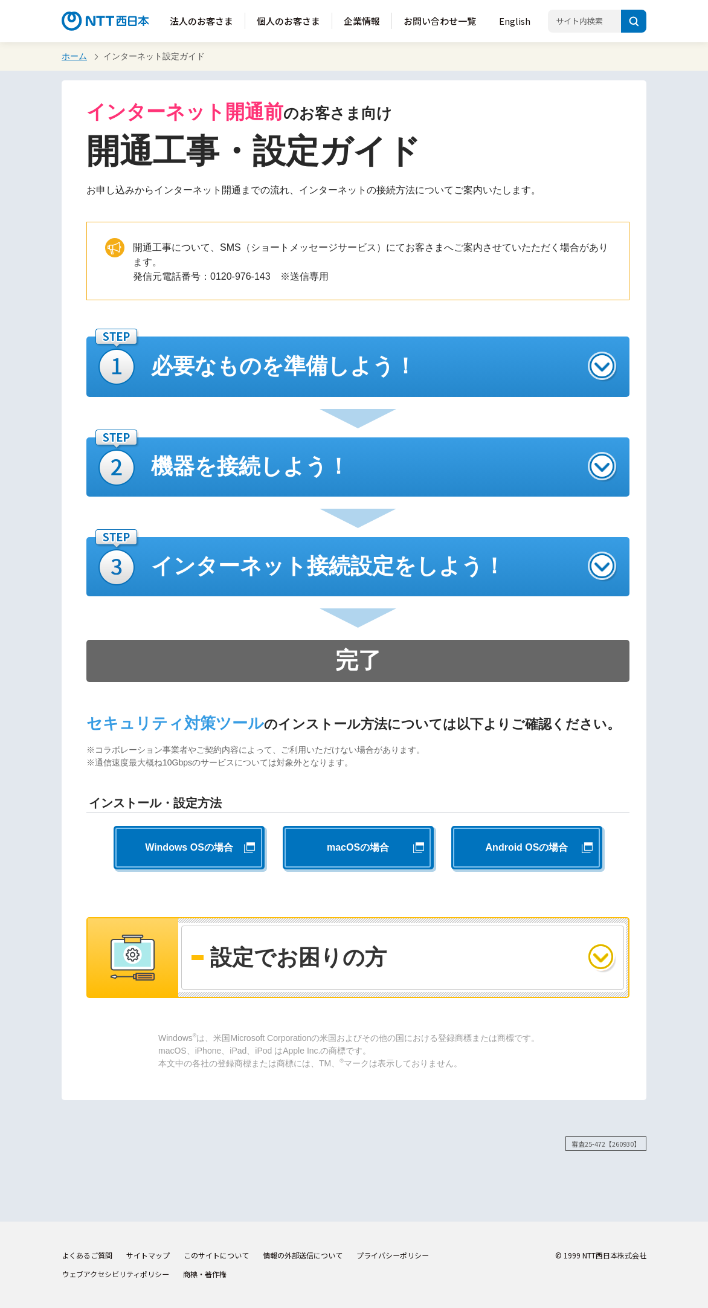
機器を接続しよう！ (250, 466)
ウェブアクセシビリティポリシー (115, 1274)
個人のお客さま (288, 20)
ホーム (74, 56)
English (514, 20)
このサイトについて (216, 1255)
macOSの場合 (358, 847)
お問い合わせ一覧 (440, 20)
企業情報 (362, 20)
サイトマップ (148, 1255)
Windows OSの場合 (189, 847)
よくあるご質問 (87, 1255)
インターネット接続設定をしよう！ (328, 565)
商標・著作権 (205, 1274)
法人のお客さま (201, 20)
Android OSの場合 (527, 847)
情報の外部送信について (303, 1255)
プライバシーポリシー (392, 1255)
